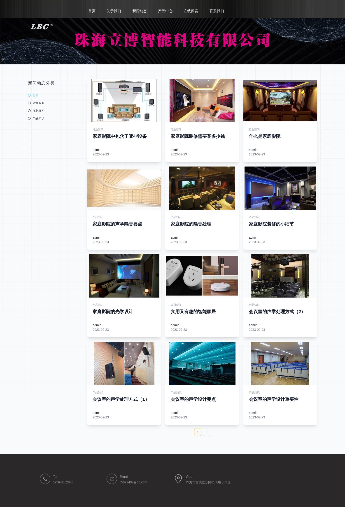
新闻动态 (140, 11)
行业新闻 (36, 110)
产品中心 (165, 11)
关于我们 (114, 11)
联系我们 (217, 11)
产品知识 (36, 118)
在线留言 (191, 11)
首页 (92, 11)
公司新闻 (36, 103)
